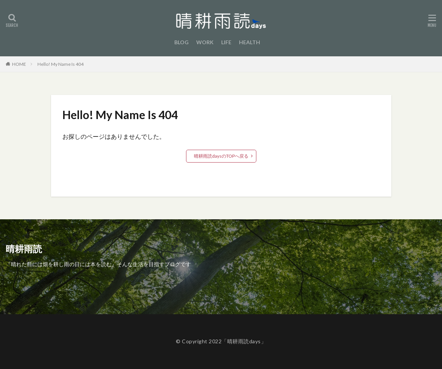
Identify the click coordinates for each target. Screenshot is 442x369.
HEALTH (249, 42)
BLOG (181, 42)
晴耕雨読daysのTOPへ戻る (221, 156)
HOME (19, 64)
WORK (205, 42)
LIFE (226, 42)
